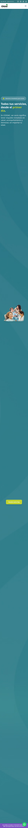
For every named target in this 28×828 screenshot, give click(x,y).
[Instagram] (21, 1)
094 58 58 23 (11, 1)
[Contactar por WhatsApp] (24, 824)
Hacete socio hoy (14, 502)
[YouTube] (26, 1)
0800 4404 (3, 1)
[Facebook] (18, 1)
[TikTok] (23, 1)
